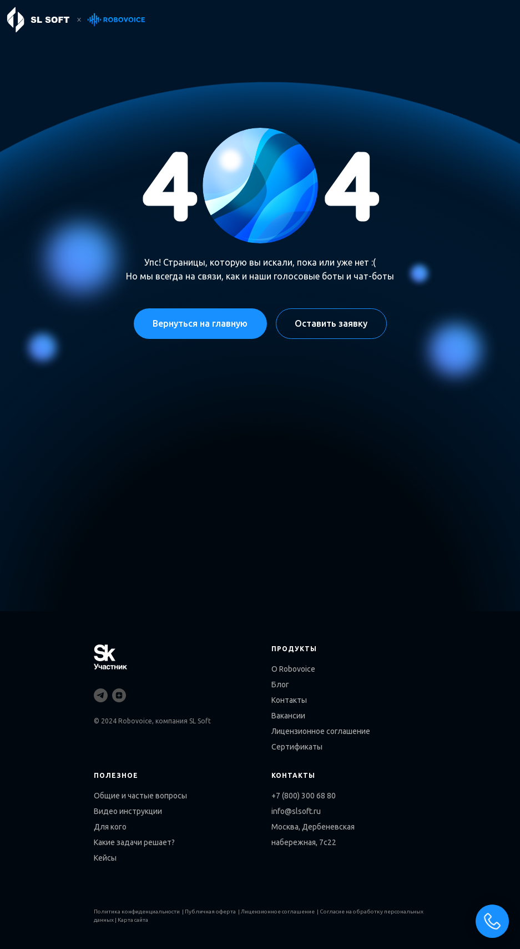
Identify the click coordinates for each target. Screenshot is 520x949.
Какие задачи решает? (134, 842)
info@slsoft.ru (296, 811)
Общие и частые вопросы (140, 795)
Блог (280, 684)
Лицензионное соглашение (320, 731)
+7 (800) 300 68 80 (303, 795)
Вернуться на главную (200, 323)
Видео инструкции (128, 811)
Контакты (289, 700)
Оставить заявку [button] (331, 323)
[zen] (119, 695)
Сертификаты (296, 746)
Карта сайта (133, 920)
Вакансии (288, 715)
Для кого (110, 826)
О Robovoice (293, 669)
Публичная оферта (210, 911)
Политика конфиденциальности (137, 911)
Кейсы (105, 857)
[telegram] (101, 695)
